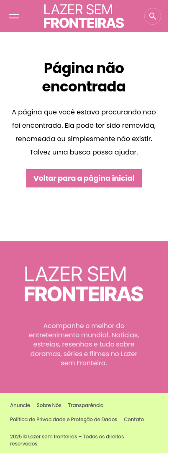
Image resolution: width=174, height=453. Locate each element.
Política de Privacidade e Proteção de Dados (63, 419)
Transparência (86, 405)
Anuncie (20, 405)
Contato (134, 419)
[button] (14, 16)
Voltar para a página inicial (84, 178)
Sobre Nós (49, 405)
